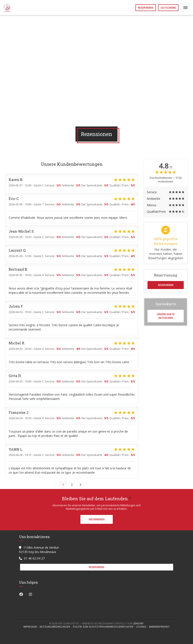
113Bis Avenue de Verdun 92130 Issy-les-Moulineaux (39, 549)
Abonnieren (97, 519)
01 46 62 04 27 (34, 558)
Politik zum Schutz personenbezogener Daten (104, 626)
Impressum (31, 626)
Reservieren (145, 8)
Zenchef (138, 623)
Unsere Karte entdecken (165, 316)
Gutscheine (168, 8)
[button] (185, 7)
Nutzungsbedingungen (56, 626)
